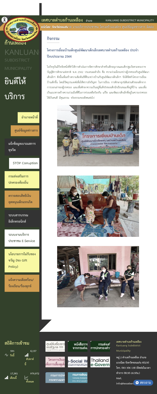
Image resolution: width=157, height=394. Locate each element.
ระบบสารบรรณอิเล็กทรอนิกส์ (18, 218)
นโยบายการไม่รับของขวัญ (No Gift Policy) (22, 260)
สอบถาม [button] (143, 383)
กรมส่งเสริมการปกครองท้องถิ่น (18, 179)
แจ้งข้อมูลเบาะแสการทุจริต (22, 147)
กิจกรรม (53, 39)
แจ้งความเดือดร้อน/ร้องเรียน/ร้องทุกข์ (21, 283)
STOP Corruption (25, 163)
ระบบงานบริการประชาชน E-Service (21, 238)
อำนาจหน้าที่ (30, 117)
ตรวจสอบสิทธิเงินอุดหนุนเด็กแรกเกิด (20, 199)
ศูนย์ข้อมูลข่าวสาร (26, 131)
